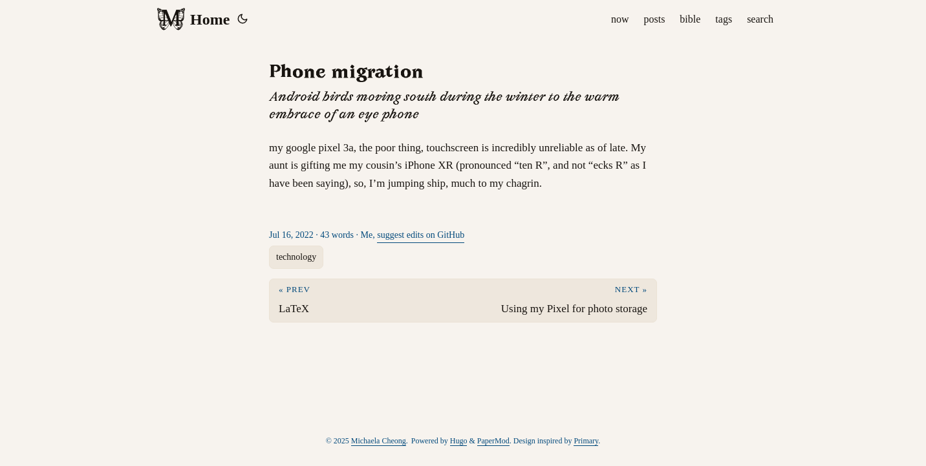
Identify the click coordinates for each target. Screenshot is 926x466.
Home (192, 19)
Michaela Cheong (378, 440)
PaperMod (493, 440)
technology (296, 257)
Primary (586, 440)
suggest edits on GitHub (420, 235)
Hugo (459, 440)
